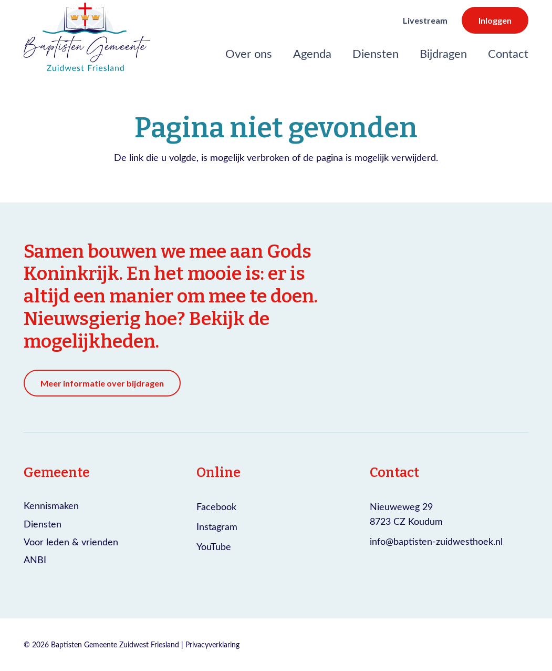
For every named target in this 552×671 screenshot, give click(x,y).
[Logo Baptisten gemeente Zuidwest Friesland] (87, 37)
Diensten (42, 523)
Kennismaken (51, 505)
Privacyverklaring (212, 644)
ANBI (35, 559)
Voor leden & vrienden (71, 541)
